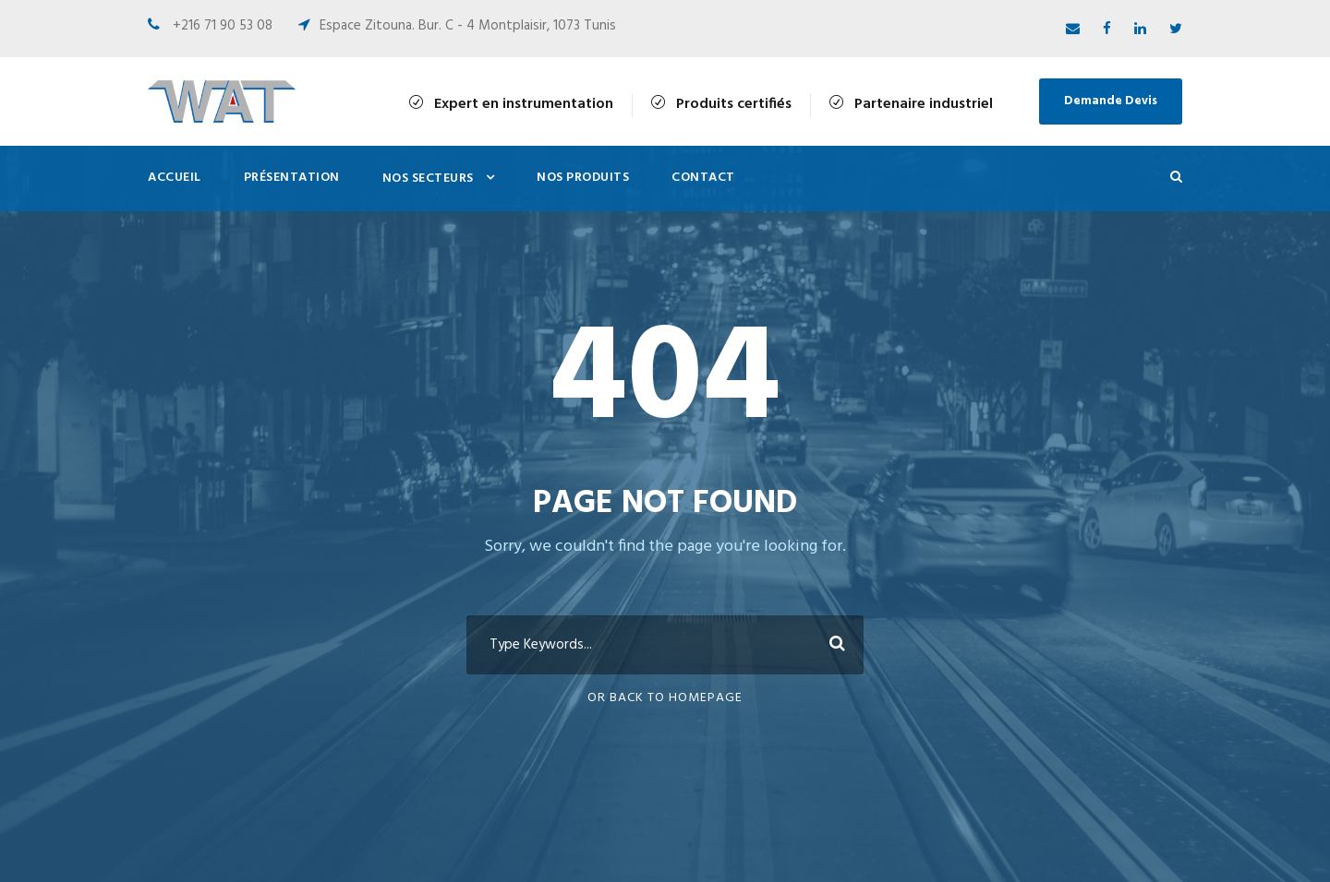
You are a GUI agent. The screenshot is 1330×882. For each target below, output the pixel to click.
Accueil (174, 177)
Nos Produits (583, 177)
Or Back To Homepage (665, 698)
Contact (703, 177)
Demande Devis (1110, 101)
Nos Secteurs (428, 178)
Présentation (292, 177)
